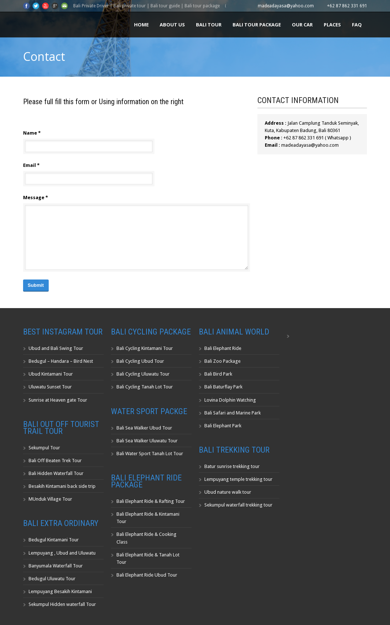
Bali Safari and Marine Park (232, 413)
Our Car (302, 24)
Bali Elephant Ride (222, 348)
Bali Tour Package (257, 24)
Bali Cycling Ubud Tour (140, 361)
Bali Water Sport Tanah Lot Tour (149, 453)
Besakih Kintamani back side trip (62, 486)
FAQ (357, 24)
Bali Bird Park (218, 374)
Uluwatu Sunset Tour (50, 387)
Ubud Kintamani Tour (51, 374)
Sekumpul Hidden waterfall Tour (62, 604)
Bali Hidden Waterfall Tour (56, 473)
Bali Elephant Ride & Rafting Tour (150, 501)
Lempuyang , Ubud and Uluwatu (62, 553)
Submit (36, 285)
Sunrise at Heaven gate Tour (58, 400)
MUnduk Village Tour (50, 499)
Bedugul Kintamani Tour (54, 539)
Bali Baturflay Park (223, 387)
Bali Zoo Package (222, 361)
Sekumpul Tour (44, 447)
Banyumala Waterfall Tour (56, 566)
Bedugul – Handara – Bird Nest (61, 361)
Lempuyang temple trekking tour (238, 479)
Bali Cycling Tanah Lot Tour (144, 387)
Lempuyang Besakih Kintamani (60, 591)
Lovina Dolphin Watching (230, 400)
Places (332, 24)
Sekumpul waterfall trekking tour (238, 505)
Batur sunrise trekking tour (232, 466)
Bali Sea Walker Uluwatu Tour (147, 440)
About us (172, 24)
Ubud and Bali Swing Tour (56, 348)
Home (141, 24)
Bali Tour (209, 24)
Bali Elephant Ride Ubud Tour (146, 575)
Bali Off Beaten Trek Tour (55, 460)
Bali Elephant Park (222, 425)
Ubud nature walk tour (227, 492)
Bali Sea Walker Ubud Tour (144, 428)
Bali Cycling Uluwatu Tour (143, 374)
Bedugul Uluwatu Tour (52, 578)
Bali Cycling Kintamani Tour (144, 348)
